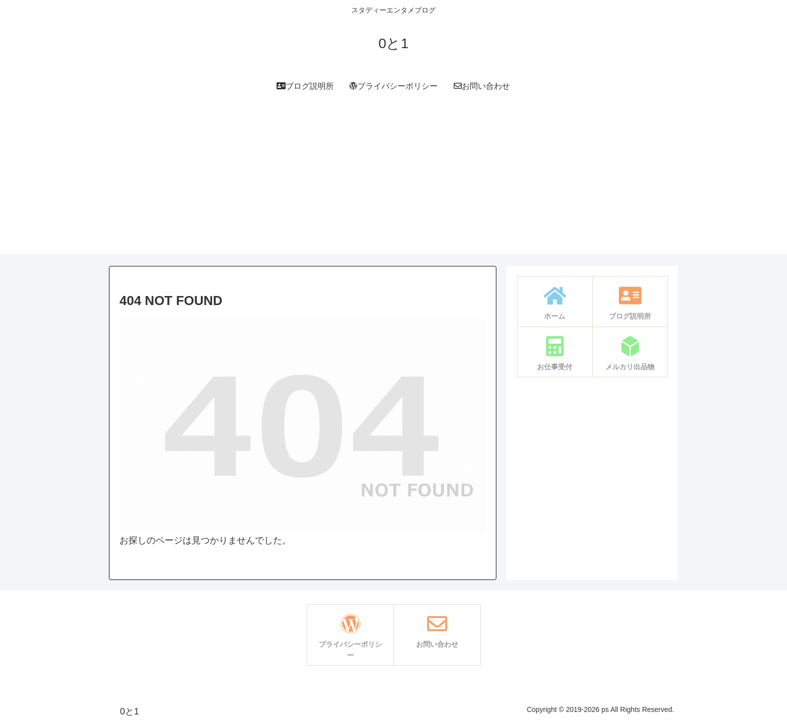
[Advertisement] (393, 183)
